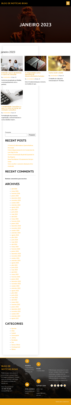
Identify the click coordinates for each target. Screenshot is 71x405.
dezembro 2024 (16, 226)
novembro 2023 (16, 256)
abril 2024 (14, 244)
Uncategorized (15, 347)
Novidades (14, 340)
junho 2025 (14, 212)
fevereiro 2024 (15, 249)
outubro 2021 (15, 314)
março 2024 (14, 246)
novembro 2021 (16, 311)
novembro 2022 (16, 283)
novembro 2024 (16, 228)
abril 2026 (14, 189)
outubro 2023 (15, 258)
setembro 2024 (15, 233)
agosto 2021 (15, 318)
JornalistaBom (7, 77)
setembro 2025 (15, 205)
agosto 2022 (15, 290)
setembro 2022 (15, 288)
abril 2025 (14, 216)
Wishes (13, 349)
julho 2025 (14, 209)
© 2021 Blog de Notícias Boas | (11, 401)
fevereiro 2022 (15, 304)
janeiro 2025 (15, 223)
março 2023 (14, 274)
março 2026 (14, 191)
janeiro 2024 (15, 251)
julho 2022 (14, 293)
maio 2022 (14, 297)
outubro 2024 (15, 230)
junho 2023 (14, 267)
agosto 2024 (15, 235)
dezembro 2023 (16, 253)
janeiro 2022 (15, 307)
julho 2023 (14, 265)
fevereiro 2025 (15, 221)
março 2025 (14, 219)
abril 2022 (14, 300)
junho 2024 (14, 240)
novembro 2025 (16, 200)
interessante (15, 335)
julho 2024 (14, 237)
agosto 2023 (15, 263)
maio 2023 (14, 270)
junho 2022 (14, 295)
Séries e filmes (15, 344)
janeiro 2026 (15, 196)
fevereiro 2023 (15, 277)
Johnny (13, 338)
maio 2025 (14, 214)
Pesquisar (8, 132)
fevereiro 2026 (15, 193)
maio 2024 (14, 242)
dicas (13, 331)
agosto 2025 (15, 207)
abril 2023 (14, 272)
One (12, 342)
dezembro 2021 (16, 309)
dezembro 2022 (16, 281)
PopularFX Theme (26, 401)
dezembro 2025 (16, 198)
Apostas (13, 328)
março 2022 (14, 302)
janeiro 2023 (15, 279)
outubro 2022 (15, 286)
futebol (13, 333)
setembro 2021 (15, 316)
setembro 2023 (15, 260)
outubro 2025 (15, 203)
